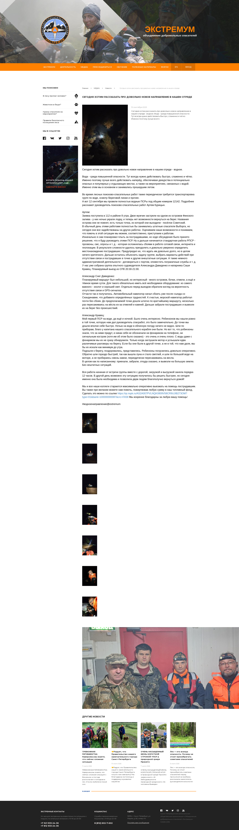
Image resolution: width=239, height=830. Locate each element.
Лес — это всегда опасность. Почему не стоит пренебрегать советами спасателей (181, 755)
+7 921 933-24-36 (50, 823)
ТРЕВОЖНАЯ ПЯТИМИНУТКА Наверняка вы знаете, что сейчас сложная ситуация (93, 756)
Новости (108, 88)
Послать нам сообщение (138, 823)
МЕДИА (97, 88)
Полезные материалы (144, 67)
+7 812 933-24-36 (50, 826)
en (176, 67)
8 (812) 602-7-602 (103, 823)
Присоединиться (102, 67)
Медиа (84, 67)
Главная (85, 88)
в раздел (86, 791)
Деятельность (68, 67)
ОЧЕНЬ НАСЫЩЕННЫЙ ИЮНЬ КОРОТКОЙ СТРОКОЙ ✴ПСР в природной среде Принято (152, 756)
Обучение (122, 67)
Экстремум (49, 67)
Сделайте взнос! (62, 183)
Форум (164, 67)
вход (188, 67)
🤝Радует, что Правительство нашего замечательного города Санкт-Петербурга (124, 755)
